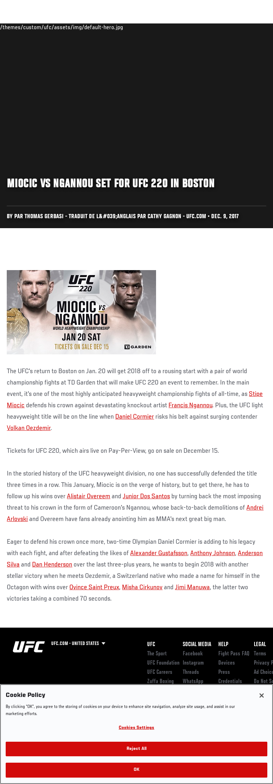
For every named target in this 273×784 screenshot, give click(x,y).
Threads (191, 672)
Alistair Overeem (88, 496)
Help (223, 644)
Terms (260, 654)
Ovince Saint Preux (94, 587)
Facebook (193, 654)
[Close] (261, 695)
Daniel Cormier (134, 416)
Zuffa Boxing (197, 30)
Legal (260, 644)
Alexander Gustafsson (158, 553)
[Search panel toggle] (250, 27)
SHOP (230, 27)
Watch (168, 27)
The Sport (157, 654)
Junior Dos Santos (146, 496)
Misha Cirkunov (142, 587)
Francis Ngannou (190, 405)
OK (136, 770)
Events (19, 27)
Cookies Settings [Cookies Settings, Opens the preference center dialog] (136, 728)
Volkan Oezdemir (28, 428)
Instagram (193, 663)
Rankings (50, 27)
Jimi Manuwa (192, 587)
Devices (226, 663)
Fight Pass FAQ (234, 654)
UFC (151, 644)
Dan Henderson (52, 564)
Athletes (81, 27)
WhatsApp (193, 681)
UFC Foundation (163, 663)
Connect (140, 27)
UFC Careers (159, 672)
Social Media (197, 644)
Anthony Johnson (212, 553)
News (109, 27)
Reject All (136, 749)
